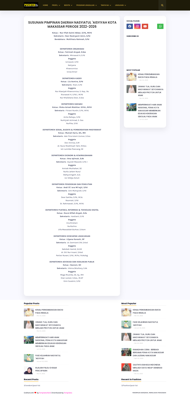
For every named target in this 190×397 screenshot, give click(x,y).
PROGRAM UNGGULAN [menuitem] (85, 5)
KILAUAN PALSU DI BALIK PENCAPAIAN (46, 369)
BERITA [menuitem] (67, 5)
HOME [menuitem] (45, 5)
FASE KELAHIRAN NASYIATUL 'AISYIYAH (48, 357)
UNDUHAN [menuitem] (119, 5)
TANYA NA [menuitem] (105, 5)
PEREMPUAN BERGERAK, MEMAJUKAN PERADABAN (149, 393)
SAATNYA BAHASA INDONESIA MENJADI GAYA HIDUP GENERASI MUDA (147, 367)
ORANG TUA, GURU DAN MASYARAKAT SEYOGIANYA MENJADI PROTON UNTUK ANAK (150, 91)
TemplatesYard (45, 393)
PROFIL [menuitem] (55, 5)
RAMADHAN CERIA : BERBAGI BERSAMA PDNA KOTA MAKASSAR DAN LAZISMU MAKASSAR (148, 352)
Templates (68, 393)
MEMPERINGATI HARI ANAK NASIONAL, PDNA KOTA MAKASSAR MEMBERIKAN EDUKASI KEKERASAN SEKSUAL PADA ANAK (150, 110)
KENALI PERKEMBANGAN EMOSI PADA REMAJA (149, 76)
